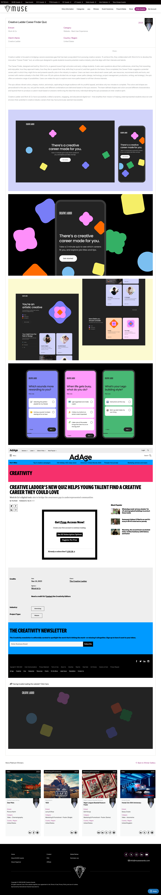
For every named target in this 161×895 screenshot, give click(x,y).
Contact (49, 854)
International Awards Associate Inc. (29, 886)
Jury (88, 9)
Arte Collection (104, 2)
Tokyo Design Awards (119, 2)
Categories (80, 9)
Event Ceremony (107, 9)
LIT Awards (78, 2)
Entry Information (68, 9)
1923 (47, 803)
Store (131, 9)
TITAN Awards (54, 2)
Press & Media (121, 9)
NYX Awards (41, 2)
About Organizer (16, 862)
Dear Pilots (10, 803)
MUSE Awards (17, 2)
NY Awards (67, 2)
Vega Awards (29, 2)
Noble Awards (91, 2)
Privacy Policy (63, 884)
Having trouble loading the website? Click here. (29, 684)
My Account (152, 9)
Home (13, 854)
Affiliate (49, 862)
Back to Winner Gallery (145, 763)
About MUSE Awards (17, 858)
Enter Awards (140, 9)
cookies (75, 884)
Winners (96, 9)
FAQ (48, 858)
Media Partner (74, 854)
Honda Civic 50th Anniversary (131, 803)
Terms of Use (54, 884)
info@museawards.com (139, 860)
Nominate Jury (74, 858)
